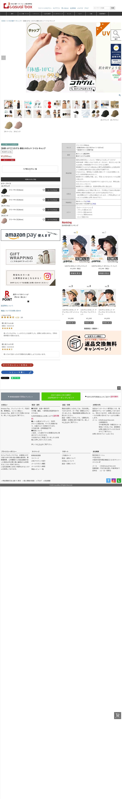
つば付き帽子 (47, 13)
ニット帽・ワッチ (24, 13)
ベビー (80, 13)
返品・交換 (66, 405)
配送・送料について (69, 458)
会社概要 (96, 451)
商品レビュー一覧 (37, 469)
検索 (112, 8)
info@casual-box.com (106, 420)
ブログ (86, 8)
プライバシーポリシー (9, 451)
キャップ (18, 21)
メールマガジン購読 (38, 463)
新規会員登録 (36, 455)
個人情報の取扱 (29, 481)
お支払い (4, 405)
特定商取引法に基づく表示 (12, 481)
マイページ (35, 451)
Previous (3, 58)
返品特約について (7, 306)
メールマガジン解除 (38, 466)
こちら (12, 415)
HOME (3, 21)
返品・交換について (69, 463)
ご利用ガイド (66, 455)
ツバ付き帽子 (10, 21)
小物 (91, 13)
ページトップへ (119, 388)
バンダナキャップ (58, 13)
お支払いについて (68, 461)
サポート (65, 451)
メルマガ (80, 8)
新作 (12, 13)
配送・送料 (35, 405)
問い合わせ (65, 8)
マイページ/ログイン (45, 8)
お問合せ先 (97, 405)
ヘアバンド (36, 13)
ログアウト (56, 8)
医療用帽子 (103, 13)
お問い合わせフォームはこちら (103, 434)
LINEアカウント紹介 (38, 461)
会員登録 (73, 8)
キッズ (69, 13)
